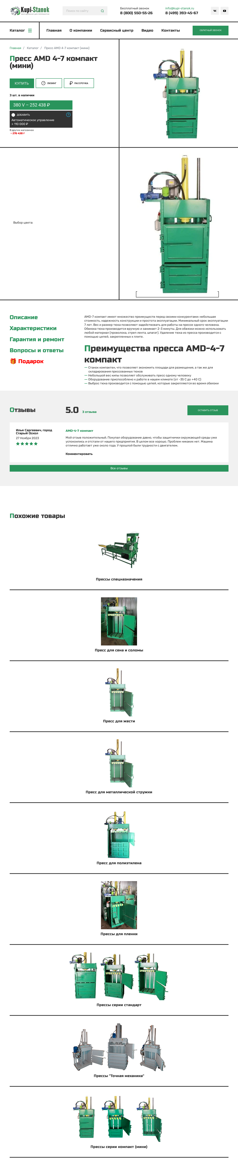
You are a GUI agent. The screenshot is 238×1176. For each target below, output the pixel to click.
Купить (22, 84)
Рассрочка (79, 84)
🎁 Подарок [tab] (27, 363)
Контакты (171, 31)
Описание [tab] (24, 318)
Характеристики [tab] (34, 329)
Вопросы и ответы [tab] (37, 352)
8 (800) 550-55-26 (136, 13)
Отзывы (23, 411)
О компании (81, 31)
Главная (54, 31)
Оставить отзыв (211, 410)
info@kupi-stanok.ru (179, 8)
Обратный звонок (210, 30)
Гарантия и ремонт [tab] (38, 340)
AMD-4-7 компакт (79, 431)
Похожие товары (37, 516)
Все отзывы (119, 468)
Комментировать (79, 454)
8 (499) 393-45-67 (181, 13)
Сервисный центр (117, 31)
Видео (148, 31)
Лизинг (49, 84)
